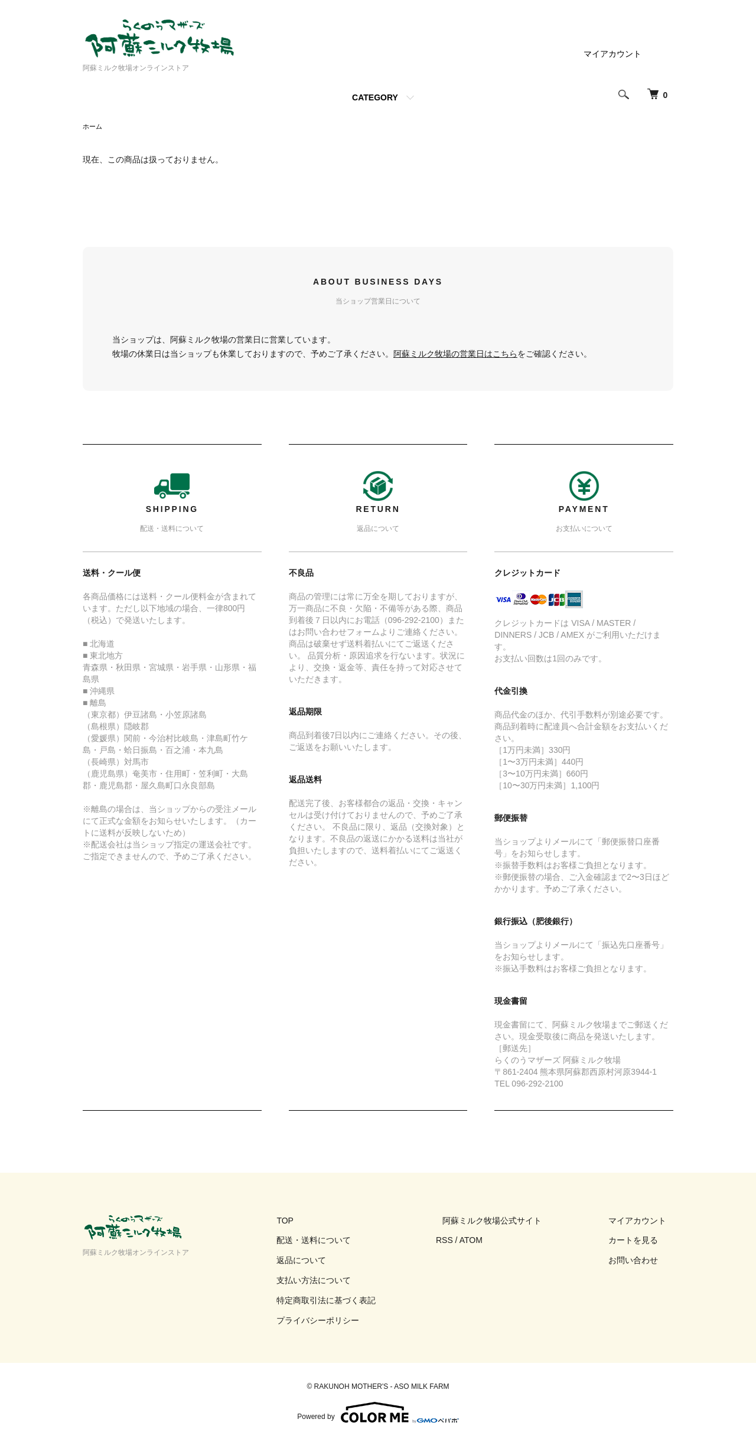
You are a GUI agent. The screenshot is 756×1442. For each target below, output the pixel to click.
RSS (471, 1241)
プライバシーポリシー (352, 1321)
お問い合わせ (640, 1261)
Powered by (377, 1413)
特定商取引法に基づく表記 (360, 1301)
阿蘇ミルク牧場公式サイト (512, 1221)
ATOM (498, 1241)
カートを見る (640, 1241)
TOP (319, 1221)
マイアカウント (612, 53)
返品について (335, 1261)
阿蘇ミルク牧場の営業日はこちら (455, 355)
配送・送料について (348, 1241)
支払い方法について (348, 1281)
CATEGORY (375, 97)
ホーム (93, 127)
